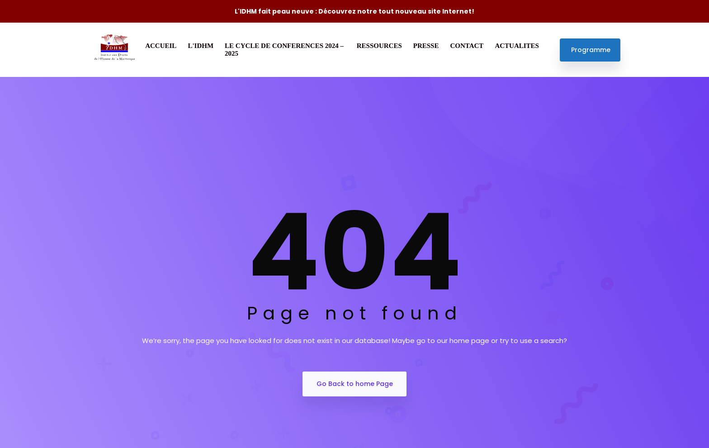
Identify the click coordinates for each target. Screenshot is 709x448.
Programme (590, 49)
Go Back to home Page (355, 383)
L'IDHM (200, 45)
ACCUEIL (160, 45)
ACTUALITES (517, 45)
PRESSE (426, 45)
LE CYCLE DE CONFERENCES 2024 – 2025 (284, 49)
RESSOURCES (379, 45)
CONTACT (466, 45)
